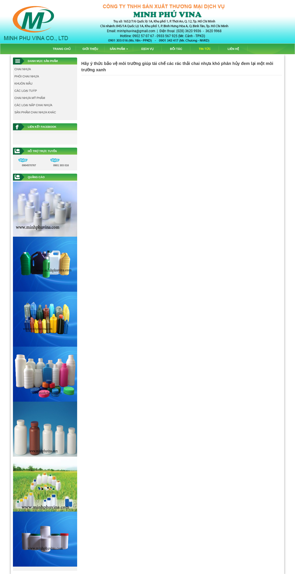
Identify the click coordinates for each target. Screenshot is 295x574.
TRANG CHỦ (62, 49)
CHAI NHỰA (22, 69)
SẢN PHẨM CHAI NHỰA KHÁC (35, 112)
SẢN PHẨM (119, 49)
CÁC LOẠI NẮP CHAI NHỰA (33, 105)
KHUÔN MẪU (23, 83)
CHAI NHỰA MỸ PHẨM (29, 98)
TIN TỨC (205, 49)
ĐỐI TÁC (176, 49)
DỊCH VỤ (147, 49)
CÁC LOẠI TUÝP (25, 90)
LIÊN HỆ (233, 49)
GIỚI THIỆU (90, 49)
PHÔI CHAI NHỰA (26, 76)
